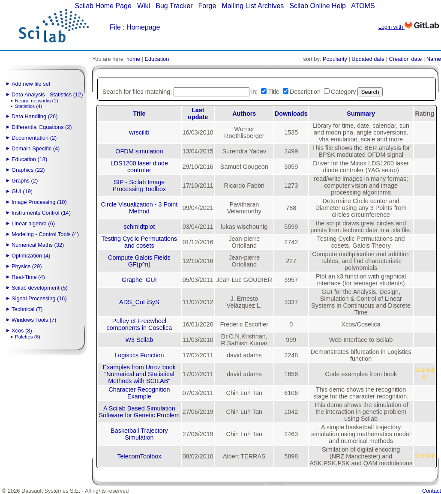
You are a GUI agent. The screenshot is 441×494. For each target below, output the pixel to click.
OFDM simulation (139, 151)
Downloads (291, 113)
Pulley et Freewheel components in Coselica (139, 324)
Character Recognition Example (139, 393)
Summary (361, 113)
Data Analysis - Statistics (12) (47, 94)
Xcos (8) (22, 330)
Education (156, 59)
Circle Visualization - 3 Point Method (139, 208)
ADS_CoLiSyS (139, 302)
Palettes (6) (27, 336)
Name (433, 59)
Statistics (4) (28, 106)
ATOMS (363, 5)
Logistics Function (139, 355)
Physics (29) (27, 266)
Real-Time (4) (28, 277)
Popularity (335, 59)
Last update (198, 113)
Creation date (405, 59)
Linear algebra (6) (33, 223)
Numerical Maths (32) (38, 245)
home (133, 59)
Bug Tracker (174, 5)
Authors (244, 113)
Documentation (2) (34, 138)
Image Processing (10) (39, 202)
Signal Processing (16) (39, 298)
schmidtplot (139, 226)
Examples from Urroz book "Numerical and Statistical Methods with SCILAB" (139, 374)
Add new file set (31, 84)
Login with (408, 27)
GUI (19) (22, 191)
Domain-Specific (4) (36, 148)
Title (139, 113)
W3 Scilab (139, 339)
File (115, 27)
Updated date (367, 59)
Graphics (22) (28, 170)
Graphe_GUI (139, 279)
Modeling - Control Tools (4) (45, 234)
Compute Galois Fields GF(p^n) (139, 261)
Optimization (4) (31, 255)
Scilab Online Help (317, 5)
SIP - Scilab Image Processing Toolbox (139, 185)
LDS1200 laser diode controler (139, 167)
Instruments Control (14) (41, 213)
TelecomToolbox (139, 456)
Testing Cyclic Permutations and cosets (139, 242)
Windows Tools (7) (34, 320)
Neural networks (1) (36, 100)
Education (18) (29, 159)
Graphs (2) (25, 180)
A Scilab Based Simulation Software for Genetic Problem (139, 412)
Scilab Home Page (103, 5)
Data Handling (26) (34, 116)
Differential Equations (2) (42, 127)
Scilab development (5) (40, 287)
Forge (207, 5)
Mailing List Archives (253, 5)
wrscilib (139, 132)
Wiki (143, 5)
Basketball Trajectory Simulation (139, 434)
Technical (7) (27, 309)
